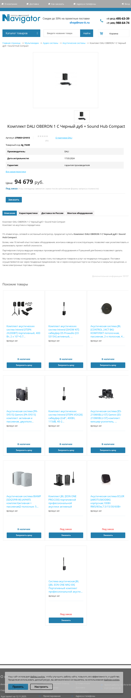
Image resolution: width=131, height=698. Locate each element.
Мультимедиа (32, 43)
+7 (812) (118, 18)
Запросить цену (24, 365)
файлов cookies (111, 679)
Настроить (41, 686)
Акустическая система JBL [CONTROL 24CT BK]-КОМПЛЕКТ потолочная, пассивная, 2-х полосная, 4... (107, 331)
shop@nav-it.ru (80, 22)
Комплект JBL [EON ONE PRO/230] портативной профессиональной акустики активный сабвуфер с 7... (62, 501)
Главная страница (11, 43)
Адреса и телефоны (86, 3)
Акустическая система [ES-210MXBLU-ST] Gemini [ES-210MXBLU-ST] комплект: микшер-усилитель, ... (106, 416)
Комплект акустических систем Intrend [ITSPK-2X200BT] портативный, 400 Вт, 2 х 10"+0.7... (23, 331)
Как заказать (57, 3)
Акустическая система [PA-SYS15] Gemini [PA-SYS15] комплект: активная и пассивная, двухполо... (22, 416)
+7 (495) (118, 23)
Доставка (34, 3)
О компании (11, 3)
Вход (127, 3)
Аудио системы (50, 43)
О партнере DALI (63, 137)
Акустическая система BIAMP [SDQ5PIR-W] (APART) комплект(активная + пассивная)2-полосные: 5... (24, 501)
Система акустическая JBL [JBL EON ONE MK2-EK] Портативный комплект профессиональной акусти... (66, 586)
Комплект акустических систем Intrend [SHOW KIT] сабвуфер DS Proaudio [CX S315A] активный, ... (63, 331)
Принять (18, 686)
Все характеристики (16, 171)
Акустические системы (73, 43)
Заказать (13, 199)
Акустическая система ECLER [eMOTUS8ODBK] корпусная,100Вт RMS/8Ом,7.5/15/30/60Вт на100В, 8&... (107, 501)
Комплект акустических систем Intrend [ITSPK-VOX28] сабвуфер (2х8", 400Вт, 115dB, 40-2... (65, 416)
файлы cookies (37, 676)
